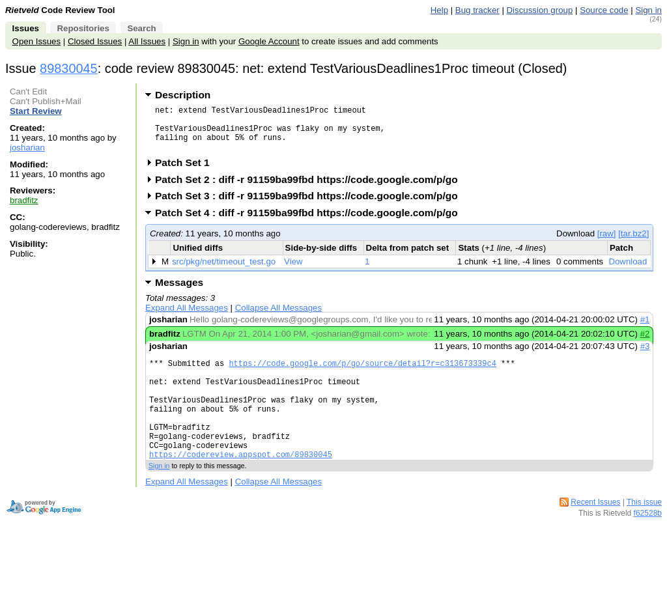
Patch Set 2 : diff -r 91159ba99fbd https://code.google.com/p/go (310, 189)
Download (627, 271)
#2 (645, 343)
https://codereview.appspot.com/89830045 (240, 485)
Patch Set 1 (186, 172)
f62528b (648, 544)
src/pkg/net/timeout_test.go (224, 271)
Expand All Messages (186, 317)
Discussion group (540, 10)
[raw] (606, 243)
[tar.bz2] (633, 243)
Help (439, 10)
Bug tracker (477, 10)
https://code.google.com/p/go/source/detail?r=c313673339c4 (362, 374)
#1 (645, 329)
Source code (604, 10)
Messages (179, 292)
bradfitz (24, 200)
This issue (644, 533)
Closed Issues (95, 41)
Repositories (83, 28)
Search (141, 28)
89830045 (69, 68)
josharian (27, 147)
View (293, 271)
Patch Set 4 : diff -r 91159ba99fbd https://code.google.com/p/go (310, 222)
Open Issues (36, 41)
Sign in (648, 10)
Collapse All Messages (278, 317)
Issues (25, 28)
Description (182, 94)
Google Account (269, 41)
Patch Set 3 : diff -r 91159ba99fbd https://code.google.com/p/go (310, 205)
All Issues (146, 41)
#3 (645, 356)
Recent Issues (595, 533)
